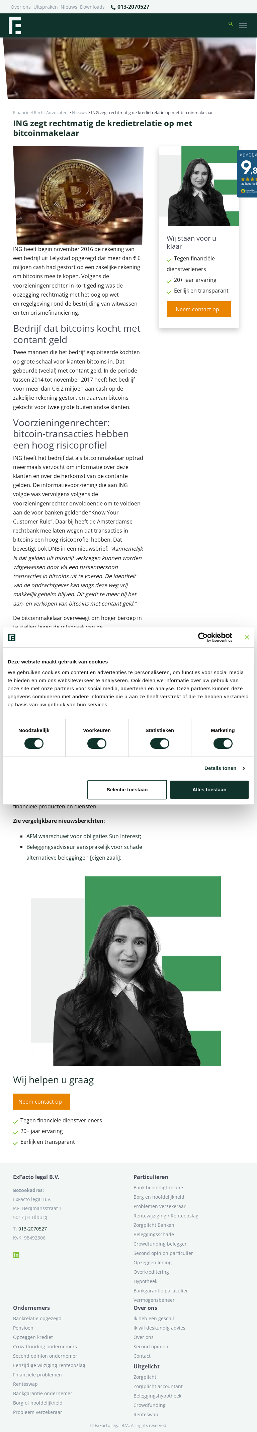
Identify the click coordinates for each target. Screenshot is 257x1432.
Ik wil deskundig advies (159, 1328)
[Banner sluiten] (247, 637)
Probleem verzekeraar (37, 1412)
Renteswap (25, 1384)
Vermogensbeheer (154, 1300)
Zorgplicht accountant (158, 1386)
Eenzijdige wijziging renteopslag (49, 1365)
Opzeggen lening (153, 1262)
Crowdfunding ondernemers (45, 1346)
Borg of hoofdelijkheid (38, 1403)
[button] (231, 25)
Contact (142, 1356)
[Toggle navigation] (243, 25)
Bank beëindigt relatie (158, 1187)
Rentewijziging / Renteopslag (166, 1215)
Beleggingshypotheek (157, 1396)
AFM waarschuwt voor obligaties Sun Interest (83, 836)
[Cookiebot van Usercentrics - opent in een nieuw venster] (203, 637)
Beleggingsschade (154, 1234)
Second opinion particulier (163, 1253)
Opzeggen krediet (33, 1337)
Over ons (21, 7)
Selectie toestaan (127, 789)
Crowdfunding (150, 1405)
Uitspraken (45, 7)
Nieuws (69, 7)
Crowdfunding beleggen (161, 1244)
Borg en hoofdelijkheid (159, 1197)
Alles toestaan (209, 789)
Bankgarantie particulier (161, 1290)
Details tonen (220, 768)
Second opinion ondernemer (45, 1356)
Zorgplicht (145, 1377)
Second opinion (151, 1346)
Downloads (92, 7)
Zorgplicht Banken (154, 1225)
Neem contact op (197, 309)
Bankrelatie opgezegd (37, 1318)
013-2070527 (129, 7)
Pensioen (23, 1328)
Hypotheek (145, 1281)
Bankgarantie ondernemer (42, 1393)
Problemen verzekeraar (160, 1206)
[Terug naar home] (14, 25)
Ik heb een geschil (154, 1318)
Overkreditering (151, 1272)
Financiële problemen (37, 1374)
